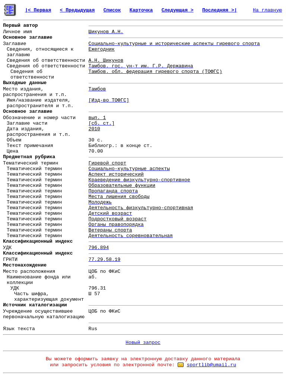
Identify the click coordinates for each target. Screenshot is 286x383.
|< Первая (38, 10)
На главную (267, 10)
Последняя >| (219, 10)
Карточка (141, 10)
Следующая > (178, 10)
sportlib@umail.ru (211, 365)
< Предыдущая (77, 10)
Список (112, 10)
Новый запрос (143, 342)
